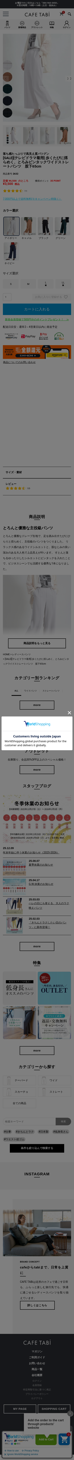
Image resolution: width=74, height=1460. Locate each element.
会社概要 (37, 1375)
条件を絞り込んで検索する (37, 1148)
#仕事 (7, 1131)
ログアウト (37, 1398)
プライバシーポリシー (37, 1394)
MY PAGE (20, 1408)
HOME (6, 654)
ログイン (37, 1380)
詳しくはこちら (37, 1305)
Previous (6, 78)
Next (68, 78)
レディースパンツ (21, 654)
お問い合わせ (37, 1363)
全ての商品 (19, 1103)
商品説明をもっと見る (37, 643)
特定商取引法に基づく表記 (37, 1389)
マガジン (37, 1351)
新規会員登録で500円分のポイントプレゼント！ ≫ (37, 319)
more (37, 705)
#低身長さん (60, 1131)
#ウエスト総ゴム (14, 1139)
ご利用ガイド (37, 1357)
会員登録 (37, 1385)
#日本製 (43, 1131)
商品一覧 (37, 1369)
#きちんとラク (25, 1131)
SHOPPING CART (54, 1408)
